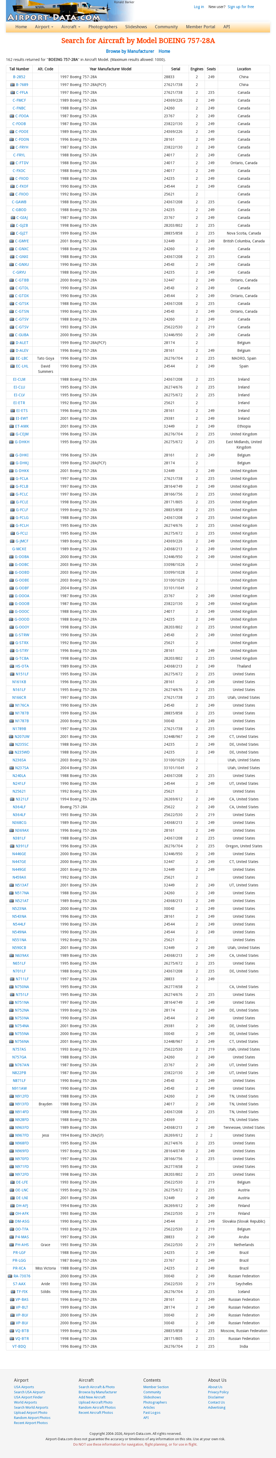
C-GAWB (19, 202)
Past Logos (151, 1413)
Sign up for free (241, 7)
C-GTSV (22, 319)
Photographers (102, 26)
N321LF (22, 799)
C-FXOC (19, 171)
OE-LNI (22, 1198)
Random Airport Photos (32, 1418)
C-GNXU (22, 264)
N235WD (22, 752)
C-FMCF (19, 100)
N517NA (22, 893)
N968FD (22, 1143)
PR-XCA (19, 1268)
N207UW (22, 736)
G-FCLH (22, 525)
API (226, 26)
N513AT (22, 885)
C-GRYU (19, 272)
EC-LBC (22, 358)
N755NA (22, 1033)
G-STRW (22, 635)
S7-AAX (19, 1284)
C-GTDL (22, 288)
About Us (215, 1387)
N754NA (22, 1026)
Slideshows (136, 26)
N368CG (19, 822)
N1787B (22, 713)
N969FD (22, 1151)
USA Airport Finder (28, 1397)
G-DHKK (22, 471)
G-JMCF (22, 541)
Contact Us (216, 1402)
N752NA (22, 1010)
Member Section (156, 1387)
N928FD (22, 1119)
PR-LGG (19, 1260)
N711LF (22, 979)
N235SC (22, 744)
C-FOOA (22, 116)
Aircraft (70, 26)
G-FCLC (22, 494)
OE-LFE (22, 1182)
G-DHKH (22, 442)
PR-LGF (19, 1252)
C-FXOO (22, 194)
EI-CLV (19, 395)
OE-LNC (22, 1190)
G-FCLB (22, 486)
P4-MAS (22, 1237)
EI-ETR (19, 403)
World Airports (25, 1402)
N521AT (22, 901)
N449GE (19, 869)
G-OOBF (22, 588)
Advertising (217, 1407)
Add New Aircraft (92, 1397)
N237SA (22, 768)
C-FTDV (22, 163)
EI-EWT (22, 418)
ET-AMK (22, 426)
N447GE (19, 861)
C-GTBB (22, 280)
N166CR (19, 697)
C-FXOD (22, 178)
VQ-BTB (22, 1331)
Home (21, 26)
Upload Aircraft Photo (96, 1402)
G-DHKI (22, 455)
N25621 (19, 791)
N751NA (22, 1002)
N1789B (19, 729)
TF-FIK (22, 1291)
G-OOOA (22, 596)
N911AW (19, 1088)
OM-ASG (22, 1221)
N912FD (22, 1096)
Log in (199, 7)
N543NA (19, 916)
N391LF (22, 846)
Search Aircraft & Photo (97, 1387)
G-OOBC (22, 564)
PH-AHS (22, 1245)
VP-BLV (22, 1315)
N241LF (19, 783)
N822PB (19, 1073)
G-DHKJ (22, 463)
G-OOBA (22, 557)
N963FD (22, 1127)
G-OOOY (22, 627)
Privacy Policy (218, 1392)
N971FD (22, 1166)
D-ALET (22, 343)
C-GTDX (22, 296)
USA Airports (24, 1387)
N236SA (19, 760)
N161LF (19, 689)
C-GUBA (22, 335)
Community (166, 26)
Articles (149, 1407)
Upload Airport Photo (30, 1413)
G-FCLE (22, 502)
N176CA (22, 705)
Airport (44, 26)
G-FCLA (22, 478)
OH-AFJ (22, 1205)
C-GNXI (22, 257)
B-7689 (22, 84)
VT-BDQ (19, 1346)
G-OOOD (22, 619)
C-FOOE (22, 131)
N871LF (19, 1080)
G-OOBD (22, 572)
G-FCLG (22, 517)
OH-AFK (22, 1213)
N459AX (19, 877)
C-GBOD (19, 210)
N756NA (22, 1041)
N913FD (22, 1104)
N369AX (22, 830)
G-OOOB (22, 603)
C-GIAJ (22, 217)
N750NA (22, 987)
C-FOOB (19, 124)
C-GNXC (22, 249)
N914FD (22, 1112)
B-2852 (19, 77)
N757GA (19, 1057)
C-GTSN (22, 311)
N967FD (22, 1135)
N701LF (19, 971)
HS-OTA (22, 666)
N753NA (22, 1018)
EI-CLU (19, 387)
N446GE (19, 854)
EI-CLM (19, 379)
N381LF (19, 838)
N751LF (22, 994)
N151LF (22, 674)
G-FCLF (22, 510)
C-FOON (22, 139)
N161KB (19, 682)
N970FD (22, 1159)
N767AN (22, 1065)
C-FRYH (22, 147)
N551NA (19, 940)
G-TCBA (22, 658)
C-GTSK (22, 303)
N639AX (22, 955)
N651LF (19, 963)
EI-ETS (22, 410)
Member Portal (200, 26)
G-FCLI (22, 533)
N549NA (19, 932)
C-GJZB (22, 225)
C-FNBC (19, 108)
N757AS (19, 1049)
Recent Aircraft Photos (96, 1413)
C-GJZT (22, 233)
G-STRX (22, 643)
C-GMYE (22, 241)
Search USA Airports (29, 1392)
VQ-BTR (22, 1338)
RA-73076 (21, 1276)
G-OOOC (22, 611)
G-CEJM (22, 434)
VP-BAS (22, 1299)
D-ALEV (22, 350)
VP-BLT (22, 1307)
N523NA (19, 908)
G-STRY (22, 650)
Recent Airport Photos (31, 1423)
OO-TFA (22, 1229)
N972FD (22, 1174)
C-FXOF (22, 186)
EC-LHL (22, 366)
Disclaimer (216, 1397)
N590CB (19, 947)
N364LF (19, 807)
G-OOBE (22, 580)
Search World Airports (31, 1407)
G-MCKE (19, 549)
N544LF (19, 924)
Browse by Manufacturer (130, 51)
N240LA (19, 775)
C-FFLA (22, 92)
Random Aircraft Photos (97, 1407)
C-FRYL (19, 155)
